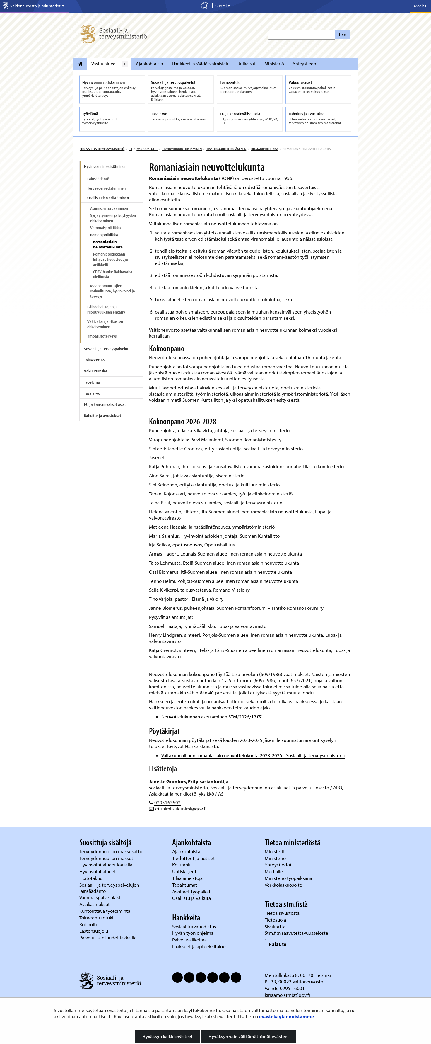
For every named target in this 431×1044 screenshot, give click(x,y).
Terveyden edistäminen (106, 188)
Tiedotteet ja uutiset (194, 858)
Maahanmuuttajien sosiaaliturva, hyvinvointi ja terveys (112, 291)
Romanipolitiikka (264, 149)
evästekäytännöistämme (286, 1016)
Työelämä (92, 382)
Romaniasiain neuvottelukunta (108, 244)
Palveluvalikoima (189, 939)
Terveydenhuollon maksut (106, 858)
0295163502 (167, 802)
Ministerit (275, 851)
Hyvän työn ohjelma (192, 933)
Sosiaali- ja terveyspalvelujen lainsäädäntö (109, 888)
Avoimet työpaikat (191, 891)
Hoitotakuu (91, 878)
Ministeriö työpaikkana (289, 878)
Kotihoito (88, 924)
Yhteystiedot (305, 64)
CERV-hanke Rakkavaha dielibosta (112, 274)
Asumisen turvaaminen (109, 208)
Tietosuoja (275, 920)
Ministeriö (274, 64)
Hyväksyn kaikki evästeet (167, 1036)
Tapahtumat (184, 885)
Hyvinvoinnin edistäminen (182, 149)
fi (130, 149)
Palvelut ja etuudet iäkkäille (108, 937)
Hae (342, 34)
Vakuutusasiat (95, 371)
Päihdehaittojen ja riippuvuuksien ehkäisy (106, 309)
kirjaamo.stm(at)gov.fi (287, 995)
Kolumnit (182, 864)
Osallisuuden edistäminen (226, 149)
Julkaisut (247, 64)
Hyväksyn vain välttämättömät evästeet (248, 1036)
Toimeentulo (94, 359)
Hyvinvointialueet (98, 871)
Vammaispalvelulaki (100, 897)
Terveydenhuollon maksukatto (111, 851)
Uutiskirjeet (185, 871)
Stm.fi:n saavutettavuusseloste (296, 933)
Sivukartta (275, 926)
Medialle (274, 871)
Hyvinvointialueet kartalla (106, 864)
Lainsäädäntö (98, 178)
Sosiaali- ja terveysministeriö (102, 149)
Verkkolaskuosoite (284, 885)
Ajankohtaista (149, 64)
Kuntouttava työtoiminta (104, 911)
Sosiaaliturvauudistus (194, 926)
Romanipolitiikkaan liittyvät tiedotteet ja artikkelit (110, 259)
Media (420, 5)
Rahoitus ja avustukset (102, 415)
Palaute (278, 944)
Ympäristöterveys (102, 336)
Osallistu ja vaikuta (191, 898)
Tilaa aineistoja (187, 878)
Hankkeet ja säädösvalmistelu (201, 64)
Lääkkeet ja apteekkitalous (200, 946)
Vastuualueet (104, 64)
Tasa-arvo (92, 393)
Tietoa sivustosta (282, 913)
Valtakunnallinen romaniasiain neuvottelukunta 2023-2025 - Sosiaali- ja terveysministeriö (253, 755)
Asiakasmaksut (94, 904)
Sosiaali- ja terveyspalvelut (106, 348)
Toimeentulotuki (96, 917)
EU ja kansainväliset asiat (105, 404)
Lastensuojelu (94, 931)
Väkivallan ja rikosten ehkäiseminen (105, 324)
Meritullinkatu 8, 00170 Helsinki (298, 975)
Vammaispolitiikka (105, 227)
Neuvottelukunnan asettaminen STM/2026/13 (211, 716)
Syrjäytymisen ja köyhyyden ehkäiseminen (113, 218)
